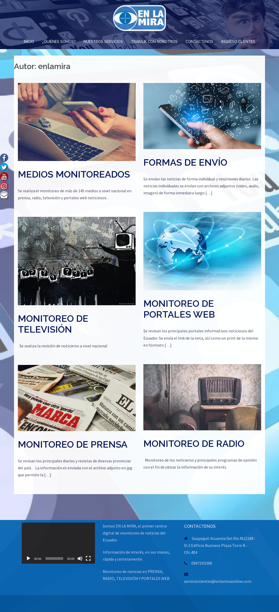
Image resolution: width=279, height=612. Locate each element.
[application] (58, 543)
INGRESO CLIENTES (238, 42)
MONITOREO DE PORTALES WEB (179, 309)
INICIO (29, 42)
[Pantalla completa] (88, 558)
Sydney (78, 603)
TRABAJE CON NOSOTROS (154, 42)
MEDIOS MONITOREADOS (74, 174)
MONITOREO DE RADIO (193, 443)
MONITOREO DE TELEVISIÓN (53, 324)
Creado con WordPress (37, 603)
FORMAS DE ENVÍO (185, 162)
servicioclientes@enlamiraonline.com (217, 581)
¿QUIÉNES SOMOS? (59, 42)
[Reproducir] (28, 558)
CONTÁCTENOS (199, 42)
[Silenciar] (80, 558)
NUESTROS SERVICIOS (103, 42)
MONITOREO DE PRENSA (72, 444)
